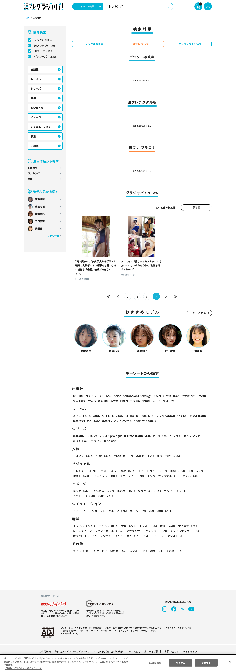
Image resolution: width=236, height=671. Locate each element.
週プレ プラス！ (43, 51)
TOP (26, 18)
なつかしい (149, 491)
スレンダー (86, 471)
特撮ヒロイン (86, 536)
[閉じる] (230, 662)
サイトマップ (190, 651)
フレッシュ (105, 476)
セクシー (199, 491)
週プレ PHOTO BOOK (86, 416)
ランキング (34, 173)
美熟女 (126, 491)
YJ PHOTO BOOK (111, 416)
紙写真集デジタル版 (85, 436)
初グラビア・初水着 (110, 551)
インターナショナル (163, 476)
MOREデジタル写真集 (159, 416)
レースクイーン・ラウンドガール (99, 531)
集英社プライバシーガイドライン (73, 651)
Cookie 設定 (133, 651)
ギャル (190, 476)
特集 (30, 179)
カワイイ (174, 491)
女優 (129, 526)
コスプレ (84, 456)
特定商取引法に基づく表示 (109, 651)
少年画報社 (80, 401)
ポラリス (96, 441)
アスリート (153, 536)
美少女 (82, 491)
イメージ (36, 117)
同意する (206, 662)
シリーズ (36, 88)
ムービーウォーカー (164, 401)
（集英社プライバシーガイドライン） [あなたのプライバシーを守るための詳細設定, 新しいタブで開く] (23, 668)
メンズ (138, 551)
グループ (118, 511)
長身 (194, 471)
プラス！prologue (110, 436)
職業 (33, 136)
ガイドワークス (95, 396)
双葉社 (146, 401)
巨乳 (109, 471)
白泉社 (124, 401)
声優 (167, 526)
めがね (144, 456)
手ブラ (82, 551)
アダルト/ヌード (176, 536)
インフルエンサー (186, 531)
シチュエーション (41, 127)
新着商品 (32, 168)
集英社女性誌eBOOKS (86, 421)
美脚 (177, 471)
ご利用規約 (45, 651)
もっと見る (199, 313)
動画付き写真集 (132, 436)
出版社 (34, 69)
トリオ (97, 511)
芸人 (133, 536)
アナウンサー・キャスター (147, 531)
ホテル (138, 511)
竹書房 (92, 401)
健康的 (82, 476)
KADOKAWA (113, 396)
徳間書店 (103, 401)
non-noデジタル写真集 (189, 416)
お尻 (127, 471)
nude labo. (110, 441)
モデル (147, 526)
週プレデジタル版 (44, 45)
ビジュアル (37, 107)
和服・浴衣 (168, 456)
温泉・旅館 (160, 511)
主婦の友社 (189, 396)
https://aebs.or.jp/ (69, 633)
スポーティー (132, 476)
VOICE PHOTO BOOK (157, 436)
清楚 (81, 496)
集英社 (176, 396)
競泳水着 (124, 456)
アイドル (108, 526)
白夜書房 (135, 401)
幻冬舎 (166, 396)
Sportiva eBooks (143, 421)
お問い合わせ (171, 651)
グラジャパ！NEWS (45, 56)
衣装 (33, 98)
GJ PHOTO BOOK (134, 416)
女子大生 (186, 526)
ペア (80, 511)
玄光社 (157, 396)
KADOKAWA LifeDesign (136, 396)
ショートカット (152, 471)
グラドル (84, 526)
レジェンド (112, 536)
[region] (118, 662)
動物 (156, 551)
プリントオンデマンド (185, 436)
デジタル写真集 (43, 40)
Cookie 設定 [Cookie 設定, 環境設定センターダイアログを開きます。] (155, 662)
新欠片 (114, 401)
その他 (34, 146)
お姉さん (104, 491)
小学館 (201, 396)
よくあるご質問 (152, 651)
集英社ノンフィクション (117, 421)
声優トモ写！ (81, 441)
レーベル (36, 79)
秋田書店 (78, 396)
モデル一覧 (53, 235)
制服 (104, 456)
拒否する (180, 662)
